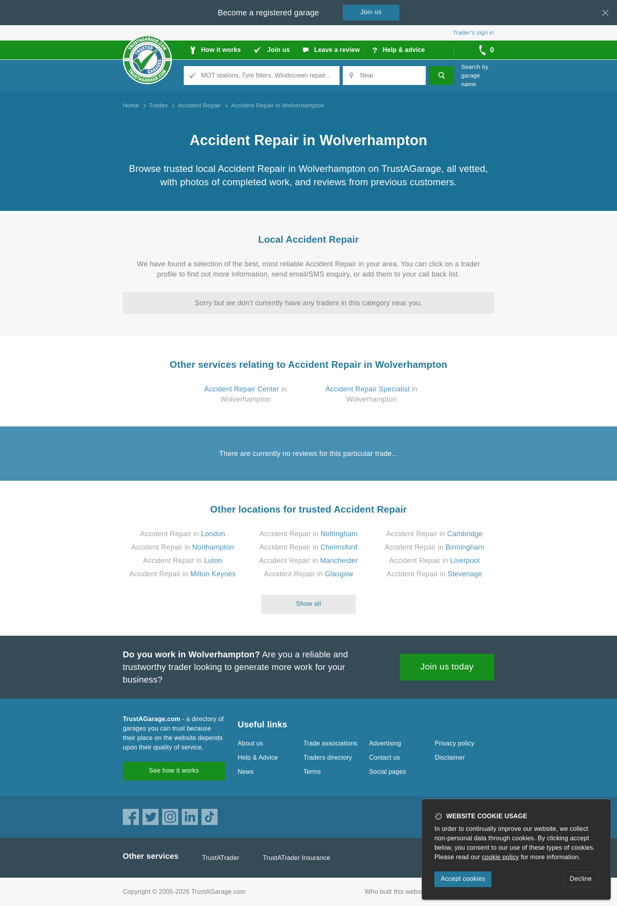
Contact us (384, 757)
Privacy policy (455, 743)
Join (371, 12)
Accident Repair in (182, 534)
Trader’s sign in (473, 32)
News (246, 771)
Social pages (387, 771)
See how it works (174, 770)
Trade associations (330, 743)
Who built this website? (398, 891)
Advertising (385, 743)
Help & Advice (258, 757)
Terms (312, 771)
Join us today (447, 667)
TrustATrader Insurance (296, 857)
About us (250, 743)
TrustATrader (220, 857)
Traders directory (327, 757)
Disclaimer (450, 757)
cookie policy (500, 857)
